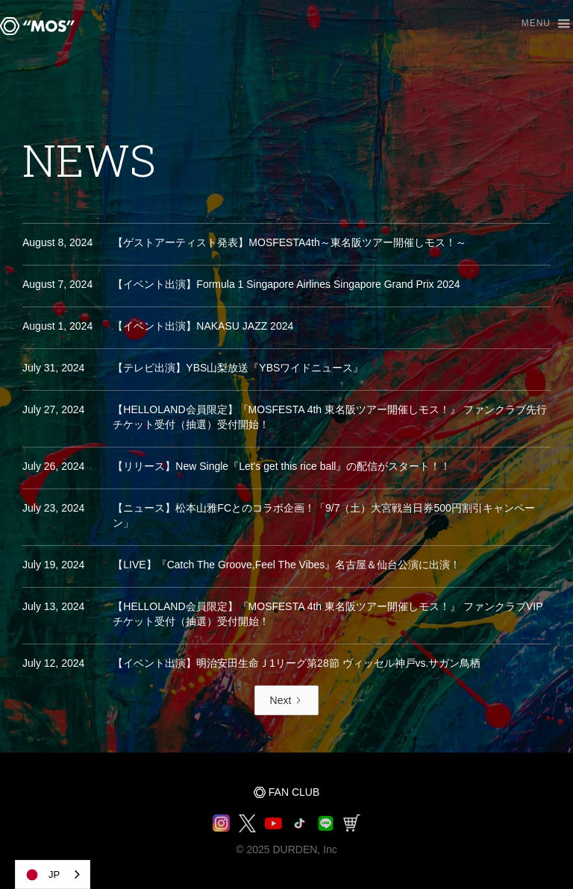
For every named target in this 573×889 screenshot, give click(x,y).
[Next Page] (286, 700)
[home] (37, 26)
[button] (539, 24)
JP (41, 875)
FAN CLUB (294, 792)
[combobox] (52, 874)
